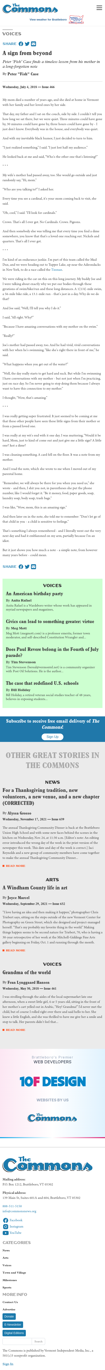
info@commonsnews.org (19, 1211)
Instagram (13, 1226)
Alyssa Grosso (19, 813)
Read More (15, 865)
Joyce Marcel (19, 897)
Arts (52, 879)
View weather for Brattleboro (48, 19)
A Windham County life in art (35, 887)
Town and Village (14, 1272)
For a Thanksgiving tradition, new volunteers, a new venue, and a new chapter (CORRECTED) (51, 796)
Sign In (8, 1364)
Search (38, 1341)
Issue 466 (48, 87)
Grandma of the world (27, 972)
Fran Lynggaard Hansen (29, 982)
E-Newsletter (12, 1324)
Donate (9, 1316)
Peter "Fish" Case (23, 73)
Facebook (12, 1220)
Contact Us (10, 1302)
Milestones (10, 1280)
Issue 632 (58, 904)
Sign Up (53, 737)
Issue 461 (50, 988)
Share (9, 43)
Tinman (56, 270)
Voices (52, 585)
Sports (7, 1287)
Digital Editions (14, 1333)
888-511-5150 (12, 1206)
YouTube (12, 1233)
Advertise (9, 1309)
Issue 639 (58, 819)
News (52, 782)
